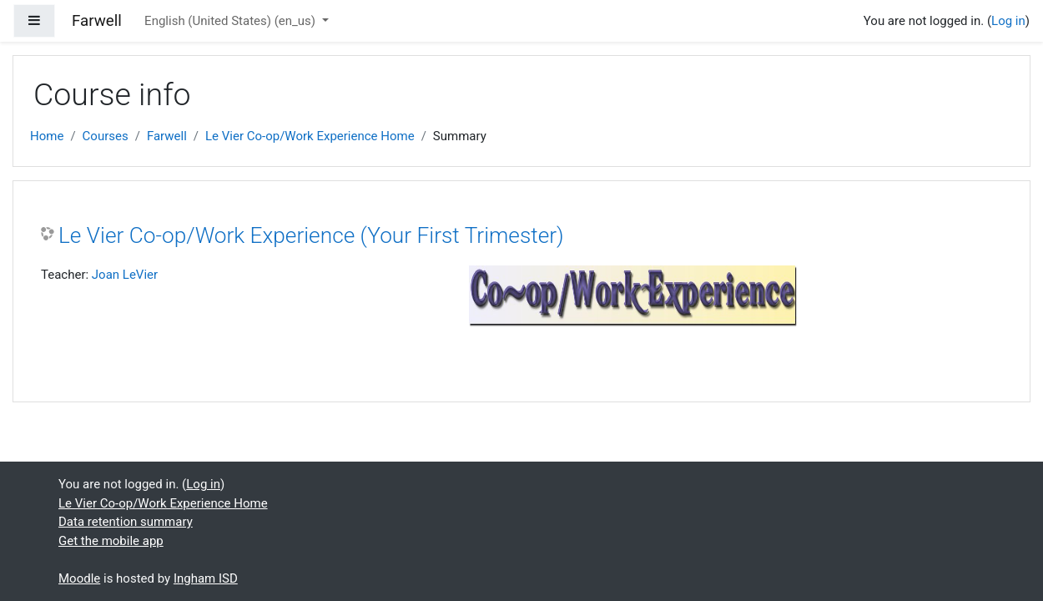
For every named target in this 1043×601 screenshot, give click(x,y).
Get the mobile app (111, 540)
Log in (1008, 20)
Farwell (167, 136)
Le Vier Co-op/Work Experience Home (310, 136)
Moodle (79, 578)
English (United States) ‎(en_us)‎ (231, 20)
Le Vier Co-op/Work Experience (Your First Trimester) (311, 235)
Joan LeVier (125, 274)
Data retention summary (125, 521)
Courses (105, 136)
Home (46, 136)
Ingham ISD (206, 578)
